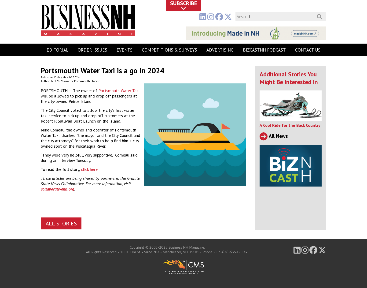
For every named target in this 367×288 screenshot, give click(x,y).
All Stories (61, 223)
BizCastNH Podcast (264, 50)
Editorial (57, 50)
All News (274, 136)
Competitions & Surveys (169, 50)
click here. (89, 169)
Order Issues (92, 50)
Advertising (220, 50)
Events (124, 50)
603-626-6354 (226, 252)
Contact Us (307, 50)
